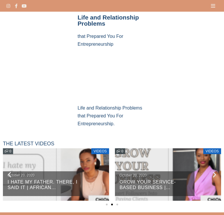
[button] (107, 204)
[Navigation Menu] (213, 5)
